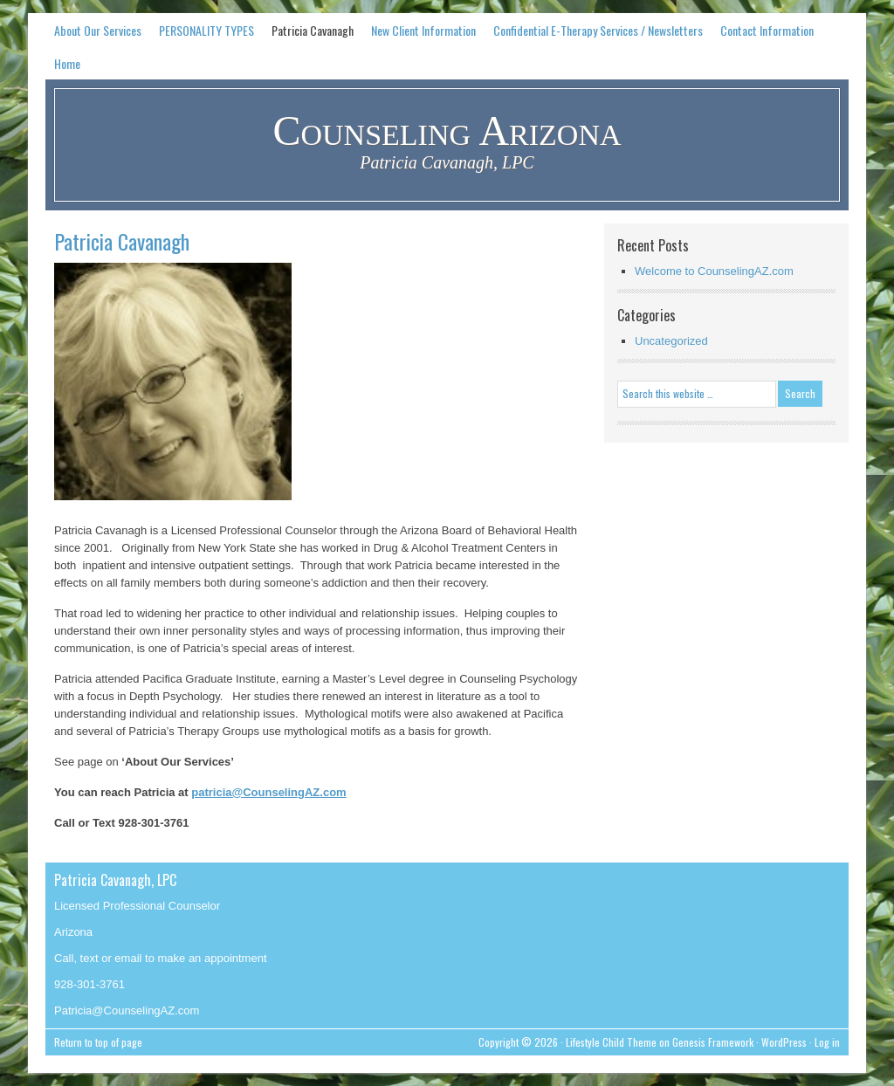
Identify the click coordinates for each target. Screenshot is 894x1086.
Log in (827, 1041)
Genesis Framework (712, 1041)
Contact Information (767, 30)
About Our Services (97, 30)
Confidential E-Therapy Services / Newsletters (598, 30)
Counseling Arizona (447, 130)
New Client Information (423, 30)
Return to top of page (98, 1041)
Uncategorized (671, 340)
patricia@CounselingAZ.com (268, 792)
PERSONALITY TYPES (206, 30)
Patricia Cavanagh (313, 30)
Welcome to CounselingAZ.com (714, 271)
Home (67, 63)
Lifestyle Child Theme (611, 1041)
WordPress (784, 1041)
